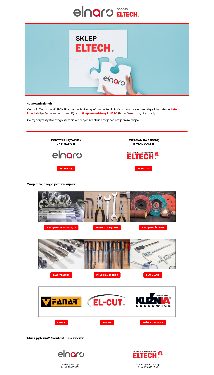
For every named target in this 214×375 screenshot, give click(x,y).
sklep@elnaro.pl (71, 364)
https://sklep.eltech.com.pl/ (55, 113)
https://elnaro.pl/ (130, 113)
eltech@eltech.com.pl (149, 364)
